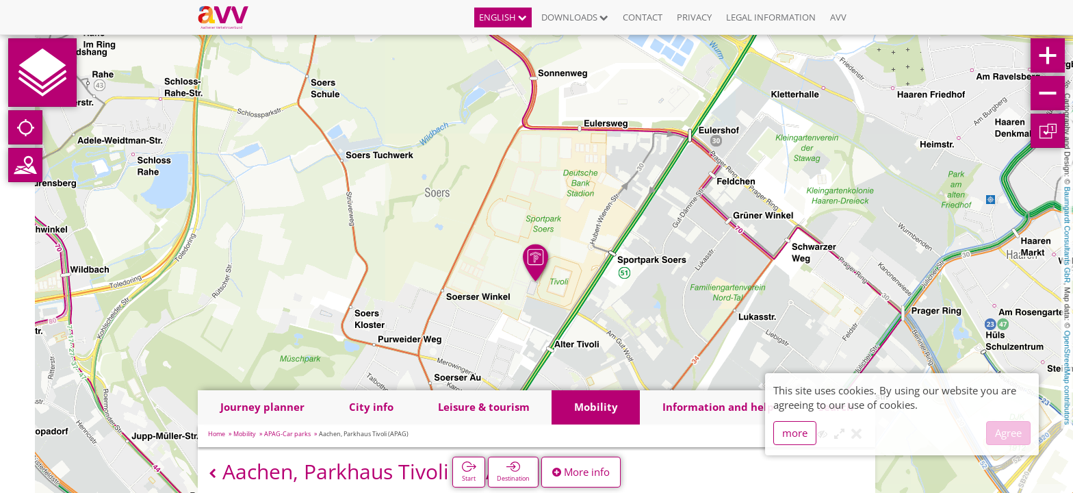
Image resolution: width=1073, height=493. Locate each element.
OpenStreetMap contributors (1067, 377)
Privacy (694, 17)
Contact (642, 17)
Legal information (771, 17)
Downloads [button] (574, 17)
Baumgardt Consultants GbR (1067, 235)
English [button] (503, 17)
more (794, 433)
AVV (838, 17)
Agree (1008, 433)
